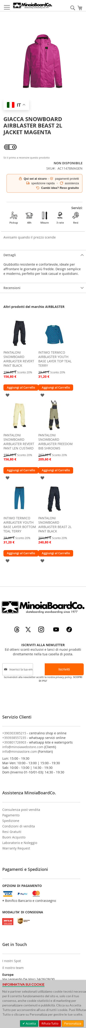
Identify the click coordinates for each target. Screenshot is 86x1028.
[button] (7, 395)
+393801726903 (14, 742)
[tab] (43, 255)
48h (29, 217)
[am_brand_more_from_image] (19, 347)
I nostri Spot (11, 961)
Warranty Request (16, 848)
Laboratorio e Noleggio (19, 843)
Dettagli (9, 255)
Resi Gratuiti (11, 831)
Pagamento (10, 815)
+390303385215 (14, 733)
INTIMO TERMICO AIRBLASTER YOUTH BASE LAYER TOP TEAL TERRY (55, 359)
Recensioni (11, 288)
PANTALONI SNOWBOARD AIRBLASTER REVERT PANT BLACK (18, 359)
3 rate (60, 217)
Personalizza (72, 1023)
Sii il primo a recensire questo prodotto (26, 157)
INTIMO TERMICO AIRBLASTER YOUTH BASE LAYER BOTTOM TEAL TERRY (19, 524)
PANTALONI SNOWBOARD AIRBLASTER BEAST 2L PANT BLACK (55, 524)
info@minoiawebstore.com (22, 747)
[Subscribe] (64, 669)
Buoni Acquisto (13, 837)
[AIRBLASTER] (10, 153)
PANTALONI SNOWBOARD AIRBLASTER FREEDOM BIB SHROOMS (55, 441)
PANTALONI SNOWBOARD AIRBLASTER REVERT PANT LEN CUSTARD (18, 441)
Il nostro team (13, 968)
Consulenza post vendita (21, 809)
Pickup (13, 217)
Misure (44, 217)
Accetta (30, 1023)
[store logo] (32, 5)
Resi (76, 217)
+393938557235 (14, 738)
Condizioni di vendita (18, 826)
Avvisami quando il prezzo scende (29, 237)
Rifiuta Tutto (50, 1023)
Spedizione (10, 820)
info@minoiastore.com (19, 751)
